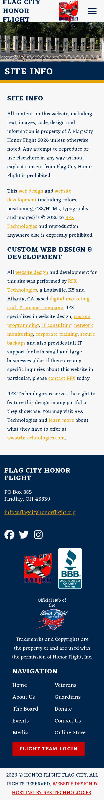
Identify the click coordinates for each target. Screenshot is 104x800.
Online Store (70, 733)
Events (20, 721)
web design (31, 191)
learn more (61, 420)
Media (20, 733)
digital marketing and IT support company (48, 303)
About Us (23, 697)
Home (19, 685)
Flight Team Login (48, 749)
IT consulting (56, 325)
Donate (63, 709)
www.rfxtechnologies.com (36, 438)
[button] (90, 11)
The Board (25, 709)
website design (32, 272)
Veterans (66, 685)
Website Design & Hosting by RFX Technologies (54, 788)
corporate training (56, 334)
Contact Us (68, 721)
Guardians (68, 697)
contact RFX (61, 378)
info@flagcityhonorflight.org (40, 513)
